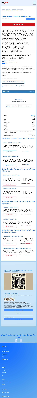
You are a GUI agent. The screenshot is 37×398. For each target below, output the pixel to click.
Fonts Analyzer (5, 359)
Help (3, 364)
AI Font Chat (4, 354)
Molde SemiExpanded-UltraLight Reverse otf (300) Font (17, 248)
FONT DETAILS (9, 151)
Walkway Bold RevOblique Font (10, 156)
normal (11, 85)
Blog (3, 356)
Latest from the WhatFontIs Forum (11, 293)
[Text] (14, 19)
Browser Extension (5, 351)
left (16, 85)
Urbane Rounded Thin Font (9, 188)
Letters (3, 384)
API (2, 375)
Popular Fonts (4, 389)
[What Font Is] (4, 3)
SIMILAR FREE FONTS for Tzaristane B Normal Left (13, 81)
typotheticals (21, 85)
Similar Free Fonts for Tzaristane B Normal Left (18, 138)
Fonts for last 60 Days (6, 381)
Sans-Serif (33, 115)
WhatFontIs (5, 9)
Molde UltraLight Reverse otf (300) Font (13, 236)
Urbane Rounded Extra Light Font (11, 175)
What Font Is (4, 346)
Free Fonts (4, 372)
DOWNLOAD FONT (18, 24)
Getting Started (5, 370)
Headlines (30, 134)
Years (3, 387)
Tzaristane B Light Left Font (10, 219)
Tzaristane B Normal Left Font (10, 207)
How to (3, 367)
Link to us (4, 349)
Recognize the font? (18, 310)
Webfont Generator (18, 319)
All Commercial (19, 9)
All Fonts (11, 9)
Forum (3, 379)
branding (18, 131)
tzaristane (6, 85)
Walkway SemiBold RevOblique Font (12, 142)
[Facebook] (16, 340)
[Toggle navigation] (34, 3)
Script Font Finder (5, 392)
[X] (21, 340)
